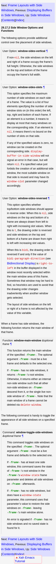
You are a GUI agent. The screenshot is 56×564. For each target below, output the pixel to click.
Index (19, 20)
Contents (8, 20)
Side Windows (40, 15)
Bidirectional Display (21, 263)
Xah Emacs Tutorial (24, 559)
